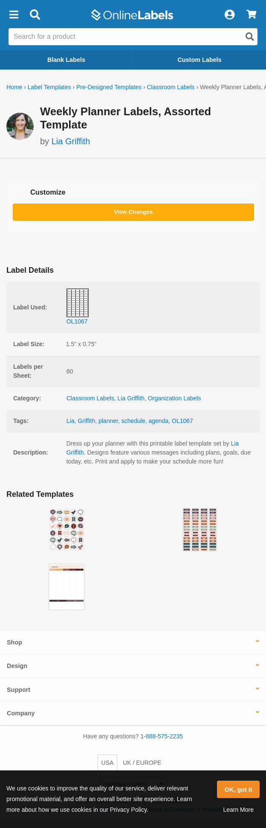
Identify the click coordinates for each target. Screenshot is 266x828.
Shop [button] (14, 642)
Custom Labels (199, 59)
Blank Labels (66, 59)
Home (14, 87)
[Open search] (249, 36)
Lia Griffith (71, 141)
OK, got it (238, 789)
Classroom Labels (170, 87)
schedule (133, 420)
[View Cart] (251, 14)
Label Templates (49, 87)
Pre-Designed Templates (109, 87)
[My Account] (229, 15)
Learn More (238, 809)
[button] (13, 15)
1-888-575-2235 (162, 736)
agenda (159, 420)
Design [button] (17, 665)
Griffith (86, 420)
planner (108, 420)
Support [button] (18, 689)
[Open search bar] (35, 15)
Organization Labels (174, 398)
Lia (70, 420)
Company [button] (21, 713)
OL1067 (182, 420)
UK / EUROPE (142, 762)
